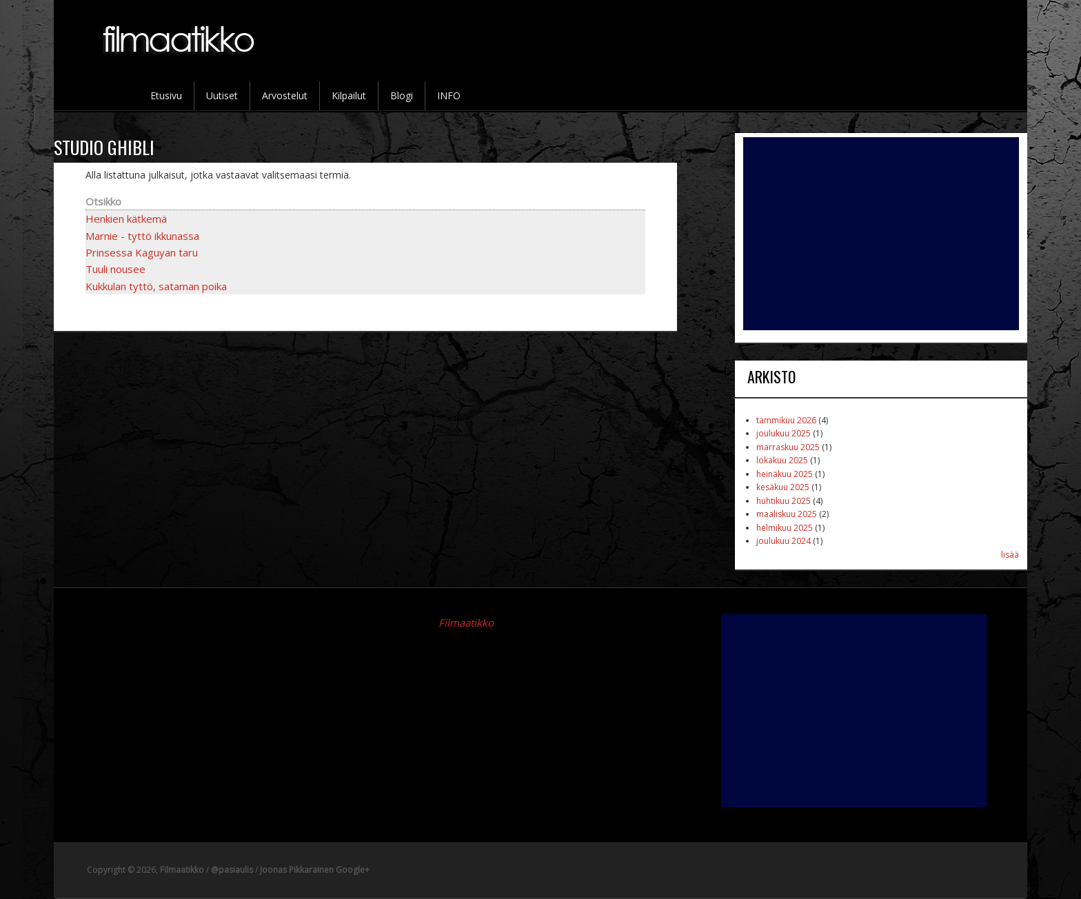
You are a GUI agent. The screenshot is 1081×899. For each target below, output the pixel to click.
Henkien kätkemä (126, 218)
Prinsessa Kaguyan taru (141, 252)
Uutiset (222, 95)
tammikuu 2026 (786, 420)
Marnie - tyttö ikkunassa (142, 236)
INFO (449, 95)
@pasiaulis (232, 870)
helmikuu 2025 (784, 528)
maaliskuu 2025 (786, 514)
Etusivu (166, 95)
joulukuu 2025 (783, 433)
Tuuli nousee (115, 269)
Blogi (401, 95)
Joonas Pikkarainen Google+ (315, 870)
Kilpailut (349, 95)
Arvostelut (284, 95)
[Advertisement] (880, 233)
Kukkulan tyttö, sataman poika (156, 286)
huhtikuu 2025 (783, 501)
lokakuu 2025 (782, 460)
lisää (1010, 554)
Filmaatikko (466, 622)
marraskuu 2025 (788, 447)
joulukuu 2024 (783, 541)
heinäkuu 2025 (784, 474)
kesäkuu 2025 (782, 487)
